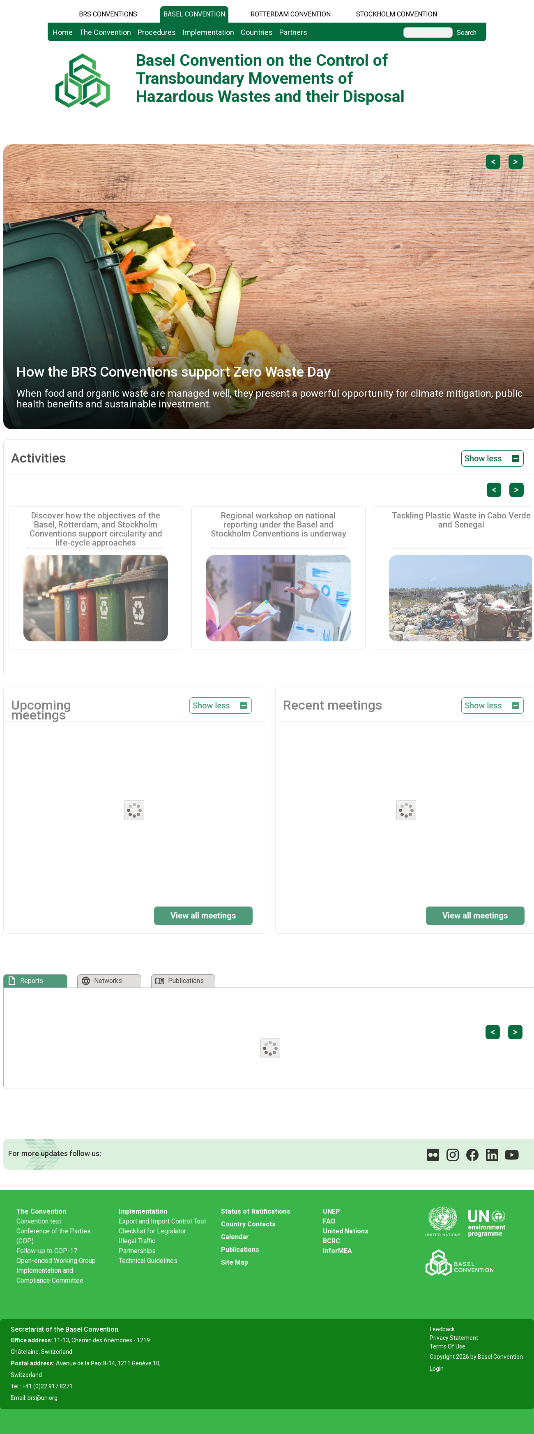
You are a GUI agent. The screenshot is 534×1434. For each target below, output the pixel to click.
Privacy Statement (454, 1338)
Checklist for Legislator (152, 1231)
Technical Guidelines (148, 1261)
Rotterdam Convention (291, 14)
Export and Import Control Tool (162, 1221)
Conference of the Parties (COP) (53, 1236)
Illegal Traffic (137, 1241)
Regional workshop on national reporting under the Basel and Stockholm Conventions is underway (278, 524)
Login (437, 1368)
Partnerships (137, 1251)
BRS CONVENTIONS (108, 14)
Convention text (38, 1221)
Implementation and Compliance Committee (49, 1275)
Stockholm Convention (396, 14)
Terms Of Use (447, 1346)
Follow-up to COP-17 (46, 1251)
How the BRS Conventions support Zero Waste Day (173, 371)
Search (466, 33)
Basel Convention (194, 14)
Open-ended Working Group (56, 1261)
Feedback (442, 1329)
